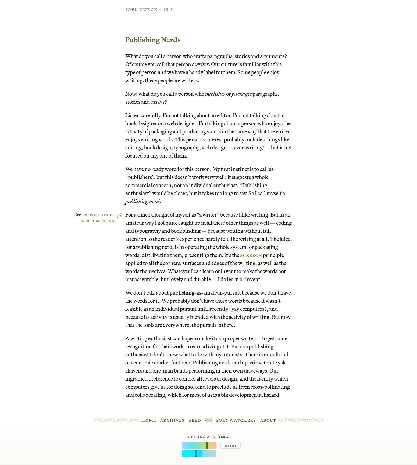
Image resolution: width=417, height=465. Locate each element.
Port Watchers (236, 420)
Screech (251, 255)
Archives (172, 420)
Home (148, 420)
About (268, 420)
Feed (195, 420)
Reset (230, 445)
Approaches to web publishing (98, 217)
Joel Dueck (141, 9)
